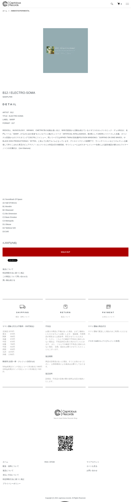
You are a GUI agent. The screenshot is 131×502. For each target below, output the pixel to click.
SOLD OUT (65, 252)
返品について (8, 269)
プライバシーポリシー (11, 484)
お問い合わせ (91, 470)
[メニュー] (127, 4)
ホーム (5, 11)
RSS (46, 462)
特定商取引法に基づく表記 (13, 273)
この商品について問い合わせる (15, 276)
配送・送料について (11, 466)
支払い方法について (11, 475)
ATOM (52, 462)
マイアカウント (92, 462)
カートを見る (91, 466)
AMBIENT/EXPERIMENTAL (20, 11)
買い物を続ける (9, 280)
